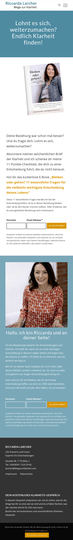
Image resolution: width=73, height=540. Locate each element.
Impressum (11, 473)
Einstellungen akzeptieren (37, 535)
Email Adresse (35, 220)
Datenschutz (26, 473)
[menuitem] (57, 5)
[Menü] (64, 5)
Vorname (11, 220)
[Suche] (57, 5)
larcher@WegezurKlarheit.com (20, 468)
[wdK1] (30, 5)
